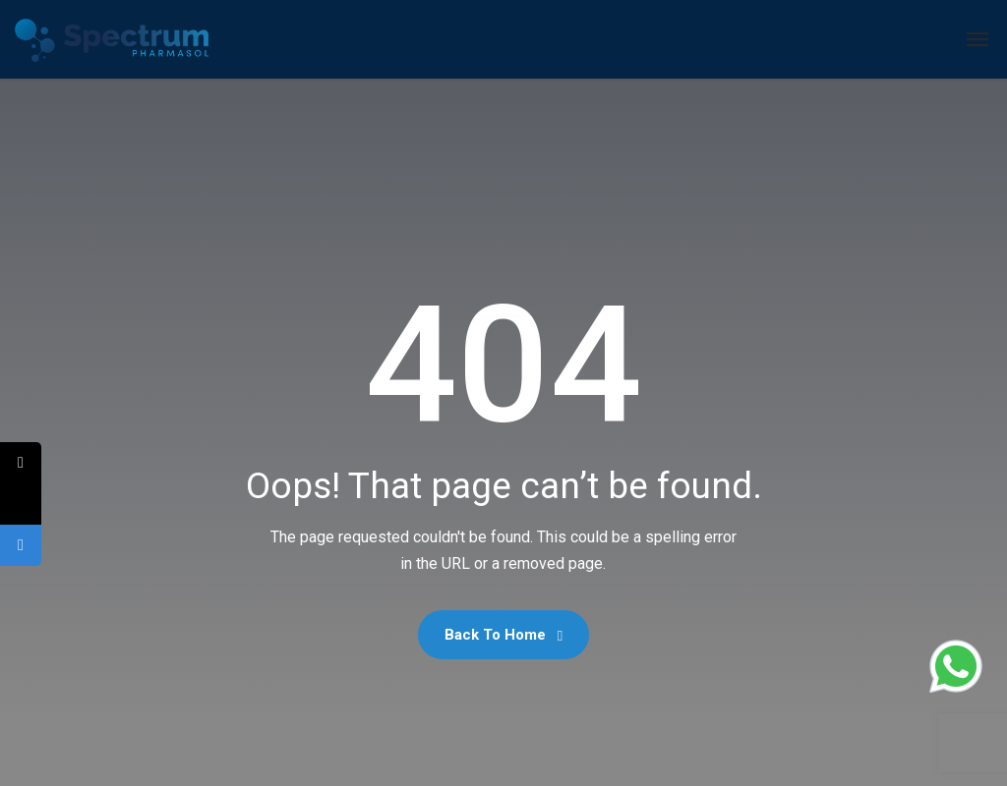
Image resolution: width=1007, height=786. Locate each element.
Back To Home (503, 635)
